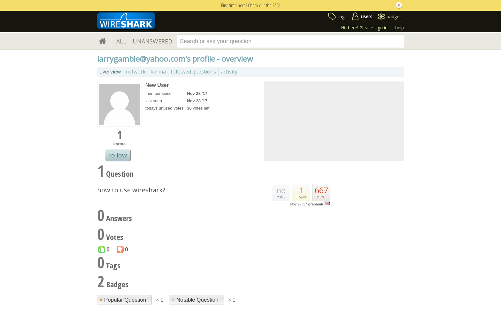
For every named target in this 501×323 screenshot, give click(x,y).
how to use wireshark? (131, 190)
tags (342, 16)
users (366, 16)
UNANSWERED (152, 41)
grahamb (315, 204)
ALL (121, 41)
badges (394, 16)
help (399, 28)
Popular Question (123, 300)
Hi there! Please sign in (364, 28)
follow (118, 155)
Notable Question (196, 300)
